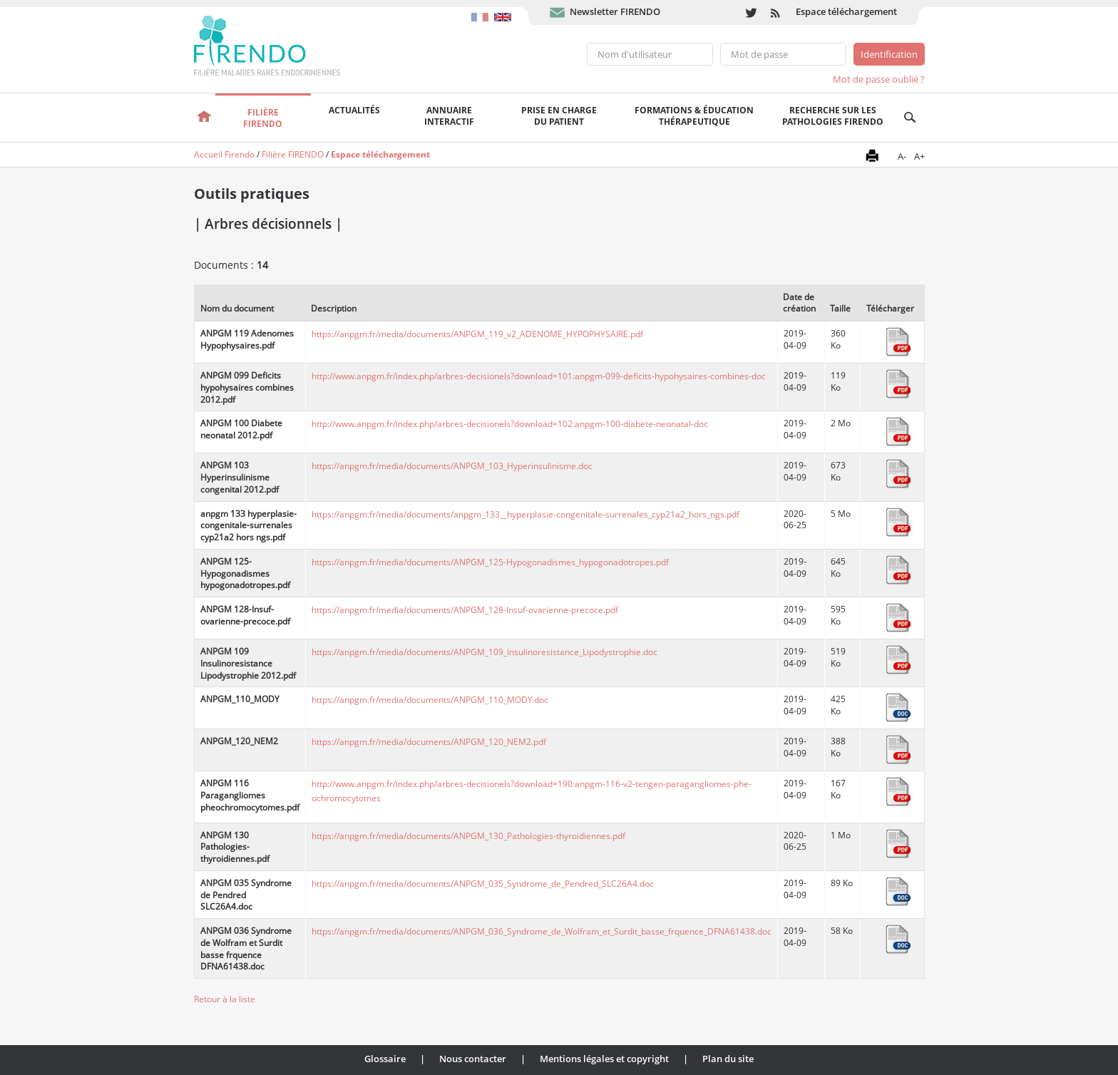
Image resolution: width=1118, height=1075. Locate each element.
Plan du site (728, 1058)
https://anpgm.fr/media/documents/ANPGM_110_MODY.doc (430, 700)
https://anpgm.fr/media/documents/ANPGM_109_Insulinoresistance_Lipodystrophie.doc (484, 652)
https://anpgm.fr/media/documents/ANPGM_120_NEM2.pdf (429, 742)
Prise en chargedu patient (559, 116)
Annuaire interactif (449, 116)
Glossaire (385, 1058)
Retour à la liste (224, 999)
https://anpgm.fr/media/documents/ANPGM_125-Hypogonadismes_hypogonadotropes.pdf (490, 562)
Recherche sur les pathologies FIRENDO (832, 116)
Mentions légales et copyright (604, 1058)
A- (902, 156)
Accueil (205, 117)
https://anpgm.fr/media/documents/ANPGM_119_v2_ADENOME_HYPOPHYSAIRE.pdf (477, 334)
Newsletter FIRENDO (615, 11)
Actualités (354, 110)
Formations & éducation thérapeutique (694, 116)
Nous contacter (472, 1058)
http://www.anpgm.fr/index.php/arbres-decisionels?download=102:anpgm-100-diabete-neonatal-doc (510, 424)
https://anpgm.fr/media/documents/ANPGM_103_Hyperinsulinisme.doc (452, 466)
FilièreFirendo (262, 118)
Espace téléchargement (846, 11)
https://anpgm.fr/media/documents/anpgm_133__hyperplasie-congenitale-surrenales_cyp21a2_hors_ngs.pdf (525, 514)
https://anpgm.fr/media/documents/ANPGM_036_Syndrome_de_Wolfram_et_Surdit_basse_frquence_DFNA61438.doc (541, 931)
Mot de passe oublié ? (879, 79)
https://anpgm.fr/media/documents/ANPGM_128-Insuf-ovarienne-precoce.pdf (465, 610)
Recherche (910, 117)
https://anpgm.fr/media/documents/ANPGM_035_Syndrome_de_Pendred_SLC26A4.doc (483, 884)
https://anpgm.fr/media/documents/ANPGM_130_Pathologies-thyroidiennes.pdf (468, 836)
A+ (919, 156)
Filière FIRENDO (293, 154)
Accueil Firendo (224, 154)
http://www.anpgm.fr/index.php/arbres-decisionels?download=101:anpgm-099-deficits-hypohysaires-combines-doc (539, 376)
